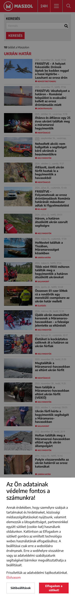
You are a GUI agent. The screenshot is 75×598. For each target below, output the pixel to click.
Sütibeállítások (21, 588)
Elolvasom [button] (13, 577)
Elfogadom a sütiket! (53, 588)
